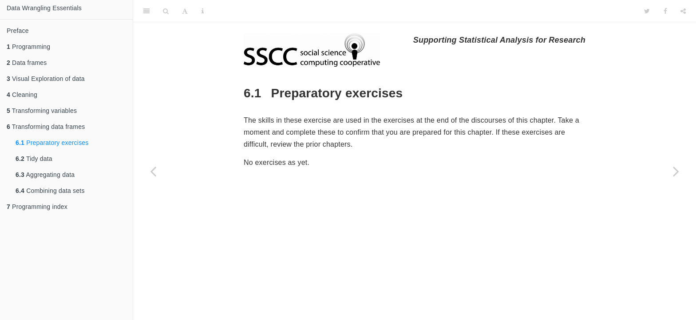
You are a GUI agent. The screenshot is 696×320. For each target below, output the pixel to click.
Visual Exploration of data (46, 78)
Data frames (27, 62)
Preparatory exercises (52, 142)
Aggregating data (45, 174)
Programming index (37, 206)
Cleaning (22, 94)
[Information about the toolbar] (202, 11)
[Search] (165, 11)
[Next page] (676, 171)
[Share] (683, 11)
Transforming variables (42, 110)
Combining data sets (50, 190)
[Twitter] (646, 11)
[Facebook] (665, 11)
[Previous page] (153, 171)
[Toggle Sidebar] (146, 11)
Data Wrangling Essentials (44, 8)
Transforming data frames (46, 126)
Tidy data (34, 158)
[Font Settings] (184, 11)
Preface (18, 30)
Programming (28, 46)
